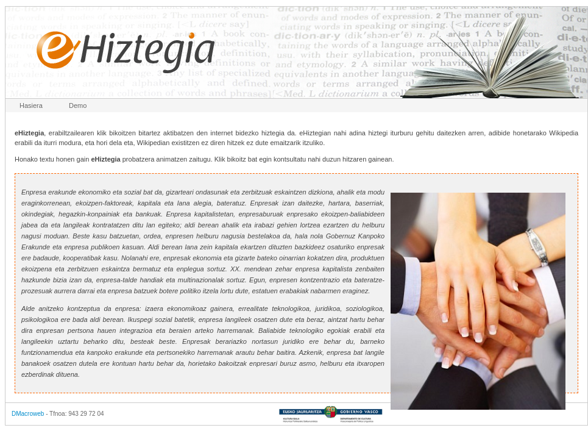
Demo (78, 105)
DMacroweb (28, 413)
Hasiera (31, 105)
